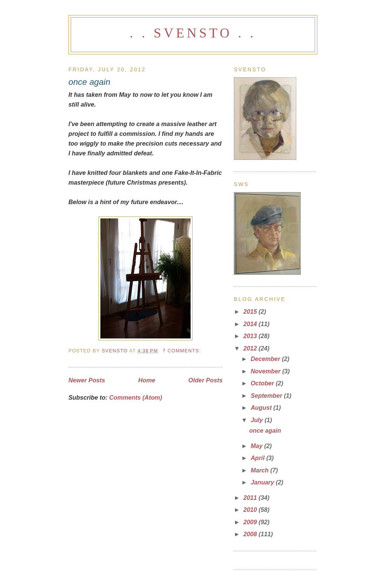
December (266, 358)
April (259, 457)
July (258, 420)
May (257, 445)
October (263, 383)
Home (146, 380)
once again (89, 82)
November (266, 371)
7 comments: (183, 350)
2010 (251, 509)
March (260, 470)
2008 (251, 534)
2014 (251, 323)
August (262, 407)
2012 (251, 348)
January (263, 482)
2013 (251, 335)
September (267, 395)
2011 (251, 497)
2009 (251, 522)
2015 (251, 311)
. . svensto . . (193, 33)
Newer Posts (86, 380)
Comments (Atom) (135, 397)
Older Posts (205, 380)
